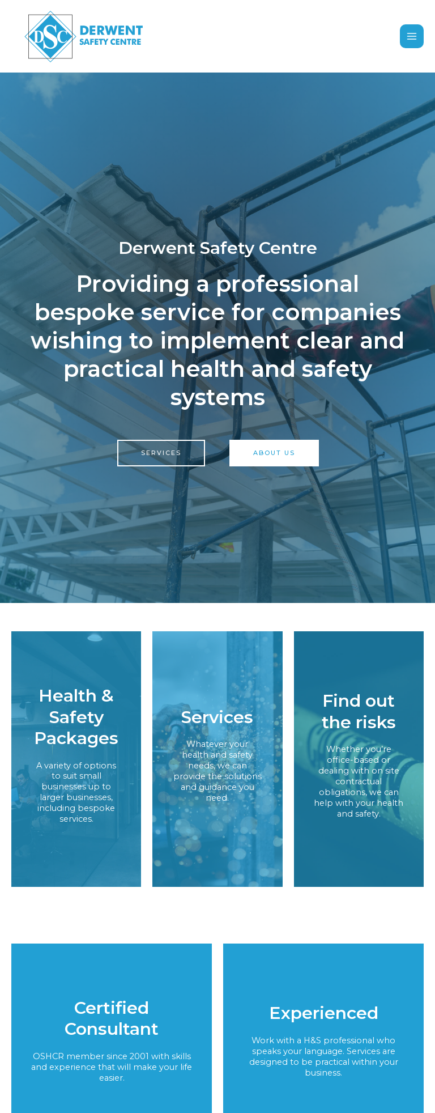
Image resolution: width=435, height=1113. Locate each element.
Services (217, 718)
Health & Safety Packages (76, 718)
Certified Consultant (112, 1020)
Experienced (323, 1014)
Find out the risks (359, 713)
